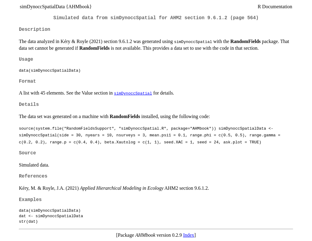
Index (188, 235)
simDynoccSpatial (133, 93)
